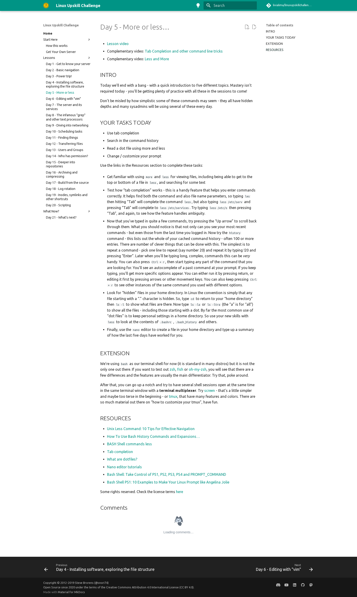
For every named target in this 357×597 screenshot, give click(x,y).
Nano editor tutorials (124, 467)
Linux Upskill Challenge (61, 25)
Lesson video (118, 44)
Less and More (157, 59)
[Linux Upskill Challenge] (46, 5)
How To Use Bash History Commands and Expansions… (153, 436)
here (179, 492)
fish (180, 369)
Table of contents (279, 25)
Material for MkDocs (71, 592)
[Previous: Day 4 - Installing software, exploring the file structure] (100, 568)
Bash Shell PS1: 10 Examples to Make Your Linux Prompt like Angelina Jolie (168, 482)
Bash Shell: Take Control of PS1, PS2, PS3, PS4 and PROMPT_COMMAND (166, 474)
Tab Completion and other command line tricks (184, 51)
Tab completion (120, 452)
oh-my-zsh (198, 369)
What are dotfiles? (122, 459)
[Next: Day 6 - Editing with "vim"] (283, 568)
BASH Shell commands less (129, 444)
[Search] (230, 5)
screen (209, 390)
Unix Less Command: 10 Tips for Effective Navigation (151, 429)
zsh (172, 369)
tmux (173, 396)
